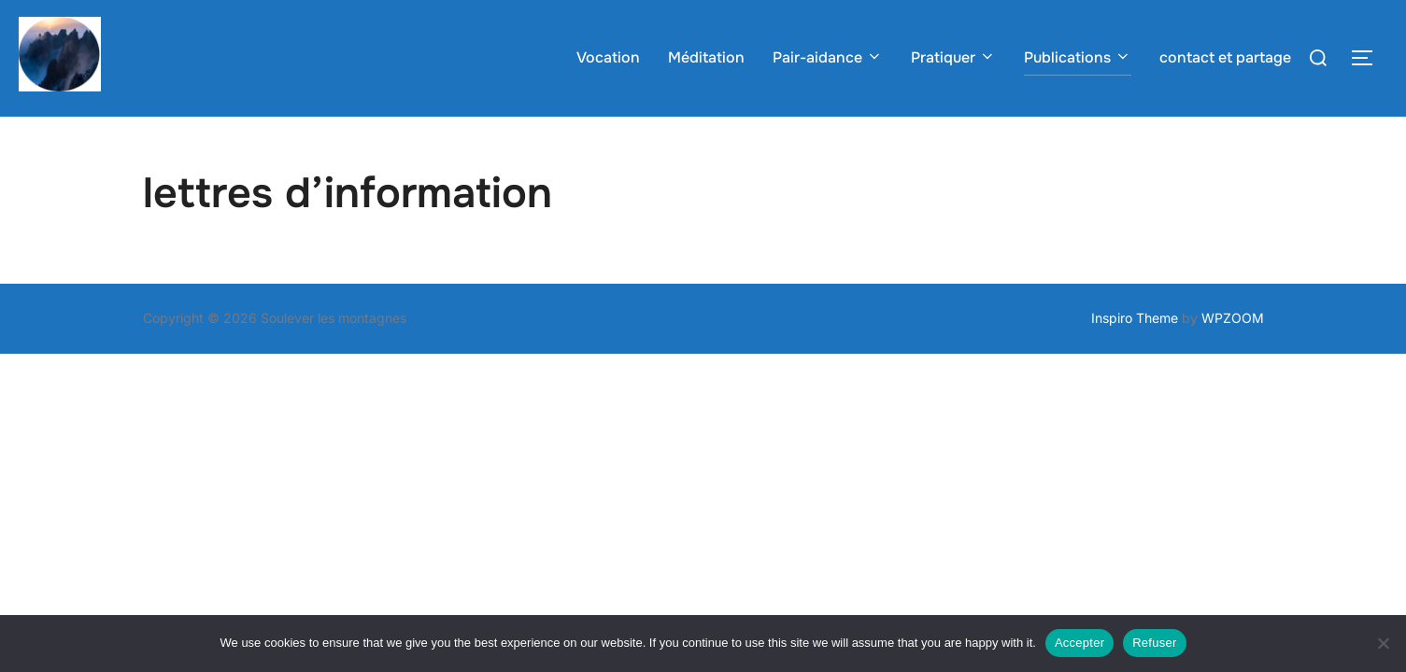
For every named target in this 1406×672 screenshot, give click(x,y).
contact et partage (1225, 57)
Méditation (706, 57)
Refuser (1154, 643)
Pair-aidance (828, 57)
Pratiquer (953, 57)
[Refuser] (1382, 643)
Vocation (608, 57)
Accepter (1079, 643)
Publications (1077, 57)
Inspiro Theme (1134, 354)
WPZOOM (1232, 354)
